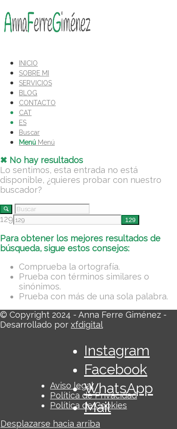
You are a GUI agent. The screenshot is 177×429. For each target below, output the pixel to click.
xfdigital (87, 325)
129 (6, 219)
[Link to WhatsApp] (118, 388)
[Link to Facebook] (115, 369)
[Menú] (37, 142)
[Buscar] (29, 132)
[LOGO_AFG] (47, 44)
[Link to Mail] (97, 407)
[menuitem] (93, 62)
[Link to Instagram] (117, 350)
